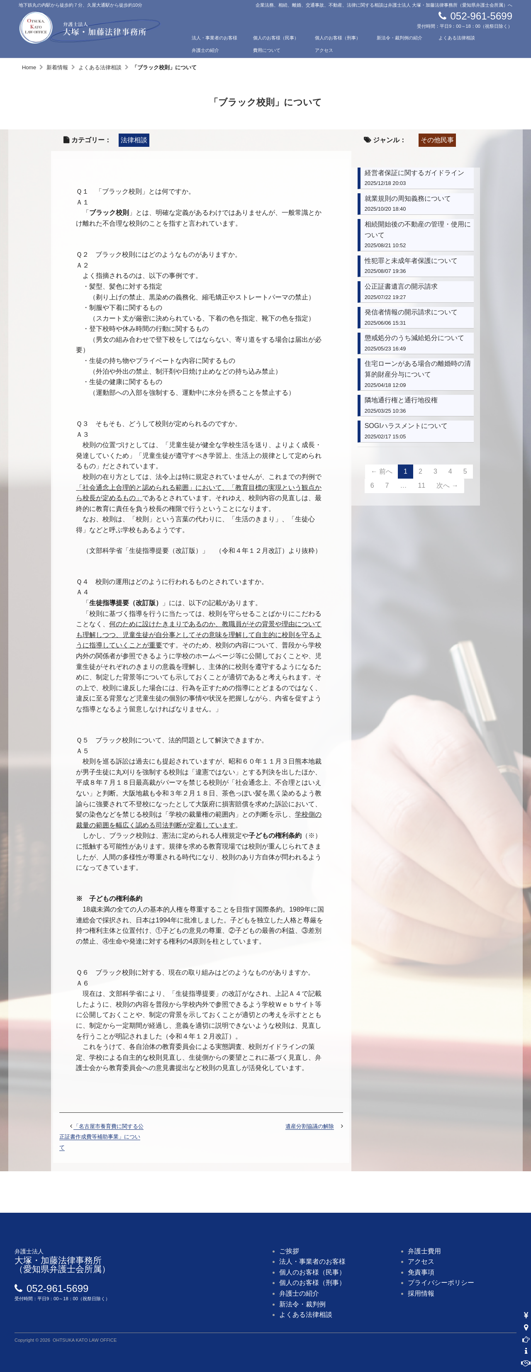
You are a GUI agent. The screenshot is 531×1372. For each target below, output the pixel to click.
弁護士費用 (424, 1251)
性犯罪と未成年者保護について (411, 260)
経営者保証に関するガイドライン (414, 172)
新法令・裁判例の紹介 (399, 37)
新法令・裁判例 (302, 1304)
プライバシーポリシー (441, 1282)
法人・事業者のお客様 (214, 37)
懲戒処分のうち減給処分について (414, 337)
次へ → (447, 485)
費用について (266, 50)
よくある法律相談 (456, 37)
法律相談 (134, 140)
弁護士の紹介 (205, 50)
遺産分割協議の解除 (309, 1126)
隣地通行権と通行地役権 (401, 400)
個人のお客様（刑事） (337, 37)
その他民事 (437, 140)
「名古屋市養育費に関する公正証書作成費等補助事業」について (101, 1137)
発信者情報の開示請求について (411, 312)
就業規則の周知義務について (408, 198)
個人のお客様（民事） (276, 37)
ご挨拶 (289, 1251)
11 (421, 485)
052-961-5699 (481, 16)
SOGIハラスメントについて (406, 425)
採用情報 (421, 1293)
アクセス (324, 50)
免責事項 (421, 1272)
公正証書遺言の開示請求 (401, 286)
